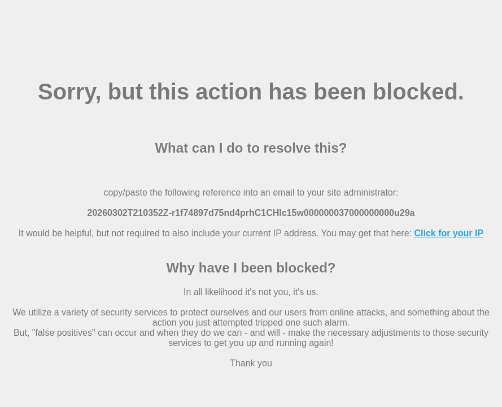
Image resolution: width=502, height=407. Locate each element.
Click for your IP (448, 233)
